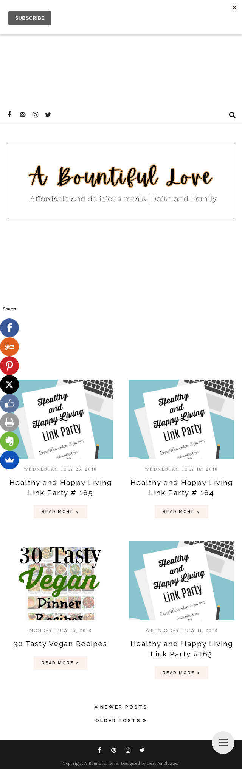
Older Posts (118, 720)
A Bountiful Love (101, 763)
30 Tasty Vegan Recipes (60, 643)
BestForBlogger (163, 763)
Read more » (60, 511)
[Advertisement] (119, 53)
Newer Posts (123, 707)
